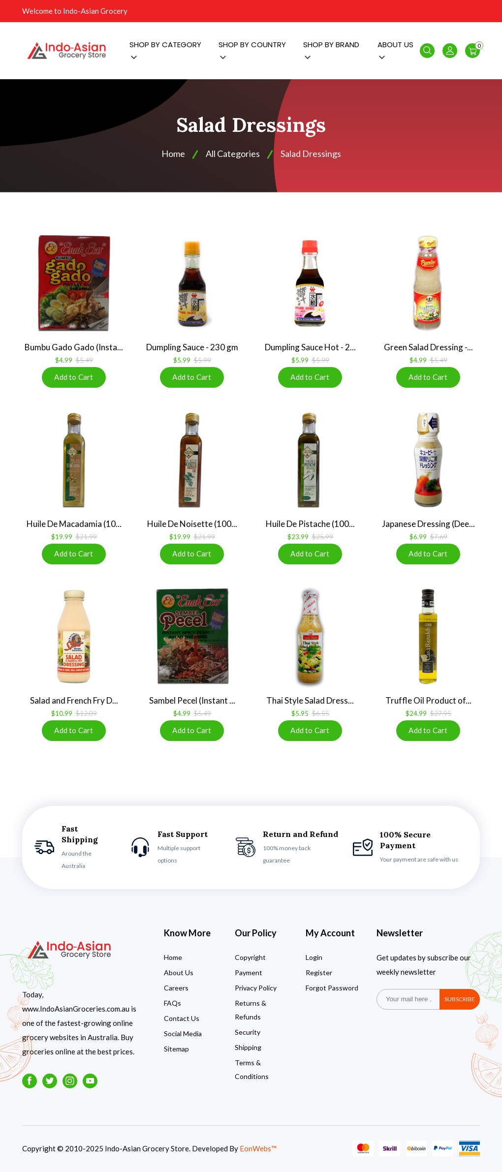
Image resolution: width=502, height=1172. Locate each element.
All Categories (233, 153)
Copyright (250, 957)
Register (319, 972)
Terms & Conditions (252, 1069)
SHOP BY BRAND (331, 49)
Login (314, 957)
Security (247, 1032)
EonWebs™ (258, 1148)
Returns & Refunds (250, 1010)
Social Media (183, 1033)
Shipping (248, 1047)
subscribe (459, 999)
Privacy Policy (256, 988)
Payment (248, 972)
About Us (178, 972)
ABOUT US (395, 49)
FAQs (172, 1003)
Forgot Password (332, 988)
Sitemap (176, 1049)
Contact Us (181, 1018)
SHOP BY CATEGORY (165, 49)
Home (173, 957)
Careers (176, 988)
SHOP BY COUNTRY (252, 49)
